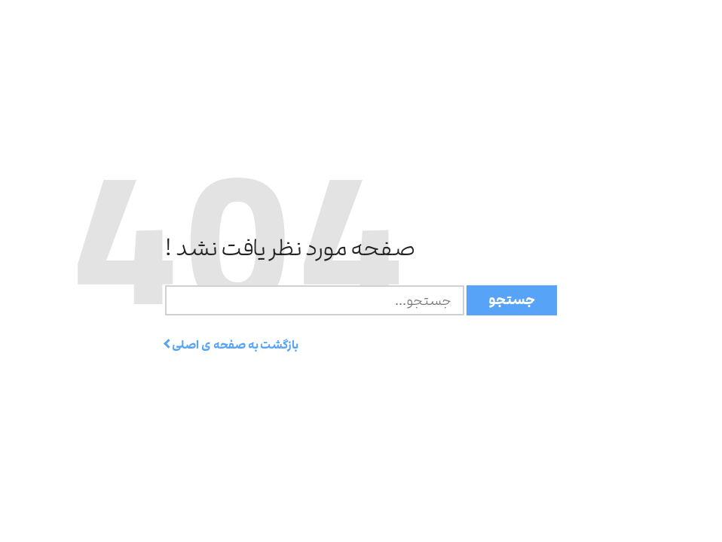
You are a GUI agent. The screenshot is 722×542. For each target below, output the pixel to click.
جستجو (511, 300)
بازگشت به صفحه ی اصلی (231, 345)
